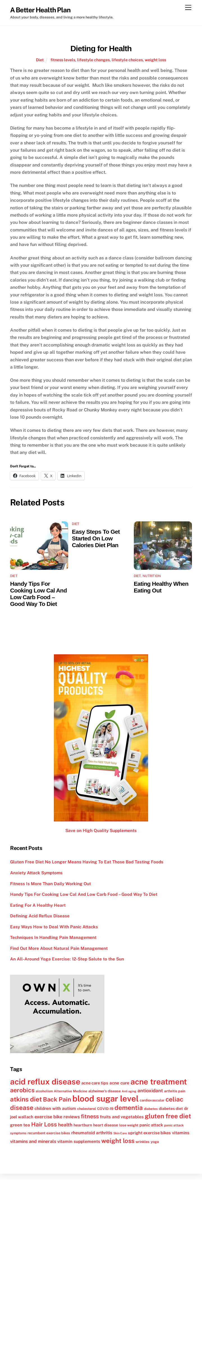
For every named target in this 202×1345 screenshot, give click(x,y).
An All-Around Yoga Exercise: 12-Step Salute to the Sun (67, 959)
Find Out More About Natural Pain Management (59, 948)
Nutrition (152, 576)
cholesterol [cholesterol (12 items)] (86, 1109)
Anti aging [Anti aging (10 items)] (129, 1091)
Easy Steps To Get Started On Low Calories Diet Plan (96, 538)
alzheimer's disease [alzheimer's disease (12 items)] (104, 1091)
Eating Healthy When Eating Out (161, 587)
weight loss (155, 59)
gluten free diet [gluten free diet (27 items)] (168, 1116)
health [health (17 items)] (65, 1125)
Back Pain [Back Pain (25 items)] (57, 1099)
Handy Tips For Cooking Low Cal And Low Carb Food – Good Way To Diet (38, 593)
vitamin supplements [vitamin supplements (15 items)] (78, 1141)
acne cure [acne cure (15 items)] (119, 1082)
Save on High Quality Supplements (101, 830)
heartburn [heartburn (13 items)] (83, 1125)
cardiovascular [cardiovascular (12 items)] (152, 1100)
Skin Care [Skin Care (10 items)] (120, 1133)
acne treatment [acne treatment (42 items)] (158, 1081)
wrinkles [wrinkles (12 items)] (143, 1142)
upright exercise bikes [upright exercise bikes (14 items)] (149, 1132)
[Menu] (188, 7)
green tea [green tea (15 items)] (20, 1124)
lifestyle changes (93, 59)
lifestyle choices (127, 59)
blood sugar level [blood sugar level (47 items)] (105, 1098)
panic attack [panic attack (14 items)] (151, 1125)
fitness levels (62, 59)
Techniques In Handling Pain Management (53, 937)
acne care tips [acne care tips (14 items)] (94, 1083)
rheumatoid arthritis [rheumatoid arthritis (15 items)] (91, 1132)
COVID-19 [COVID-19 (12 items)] (105, 1109)
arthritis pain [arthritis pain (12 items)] (174, 1091)
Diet (40, 59)
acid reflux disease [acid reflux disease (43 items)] (45, 1081)
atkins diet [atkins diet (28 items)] (26, 1099)
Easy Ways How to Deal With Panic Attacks (54, 926)
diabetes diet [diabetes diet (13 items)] (171, 1108)
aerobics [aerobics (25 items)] (22, 1090)
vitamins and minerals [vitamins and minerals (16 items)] (33, 1141)
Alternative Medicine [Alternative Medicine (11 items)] (70, 1091)
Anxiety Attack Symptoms (36, 872)
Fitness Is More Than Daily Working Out (50, 883)
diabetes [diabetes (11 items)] (151, 1109)
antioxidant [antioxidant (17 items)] (150, 1090)
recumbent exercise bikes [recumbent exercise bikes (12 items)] (48, 1133)
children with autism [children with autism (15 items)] (55, 1108)
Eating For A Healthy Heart (38, 905)
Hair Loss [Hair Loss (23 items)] (44, 1124)
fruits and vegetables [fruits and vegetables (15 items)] (122, 1116)
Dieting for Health (101, 48)
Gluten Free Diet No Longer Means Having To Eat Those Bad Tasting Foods (86, 861)
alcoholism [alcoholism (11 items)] (44, 1091)
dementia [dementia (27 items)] (128, 1107)
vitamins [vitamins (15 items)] (180, 1132)
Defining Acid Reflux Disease (40, 915)
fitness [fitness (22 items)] (90, 1116)
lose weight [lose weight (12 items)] (128, 1125)
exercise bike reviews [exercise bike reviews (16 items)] (57, 1116)
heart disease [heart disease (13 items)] (105, 1125)
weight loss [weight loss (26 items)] (117, 1140)
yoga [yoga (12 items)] (155, 1142)
